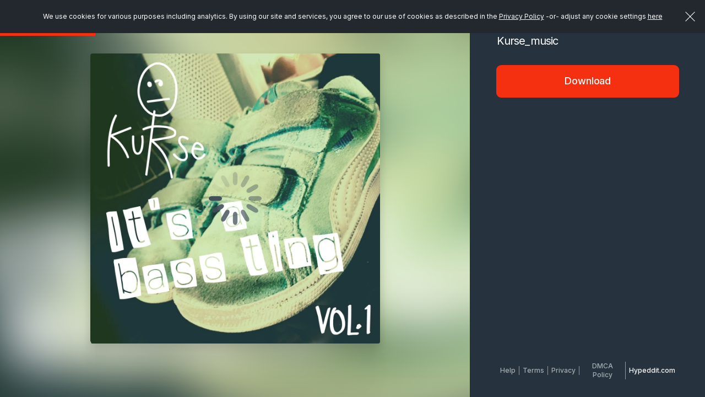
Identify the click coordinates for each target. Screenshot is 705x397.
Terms (533, 370)
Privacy (563, 370)
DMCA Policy (602, 370)
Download (588, 81)
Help (508, 370)
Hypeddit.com (652, 370)
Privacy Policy (521, 16)
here (655, 16)
